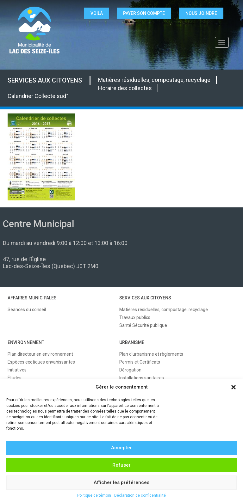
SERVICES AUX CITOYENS (45, 80)
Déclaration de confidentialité (140, 495)
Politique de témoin (94, 495)
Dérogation (130, 369)
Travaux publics (134, 317)
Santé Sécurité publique (143, 325)
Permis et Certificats (139, 362)
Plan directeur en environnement (40, 354)
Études (15, 377)
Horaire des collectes (125, 88)
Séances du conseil (27, 309)
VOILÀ (96, 13)
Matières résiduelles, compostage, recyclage (154, 80)
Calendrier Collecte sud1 (38, 96)
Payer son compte (144, 13)
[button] (233, 387)
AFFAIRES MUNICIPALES (32, 297)
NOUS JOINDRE (201, 13)
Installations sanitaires (141, 377)
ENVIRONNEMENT (26, 342)
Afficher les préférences (121, 482)
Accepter (121, 448)
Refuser (121, 465)
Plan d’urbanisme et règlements (151, 354)
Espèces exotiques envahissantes (41, 362)
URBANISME (131, 342)
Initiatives (17, 369)
